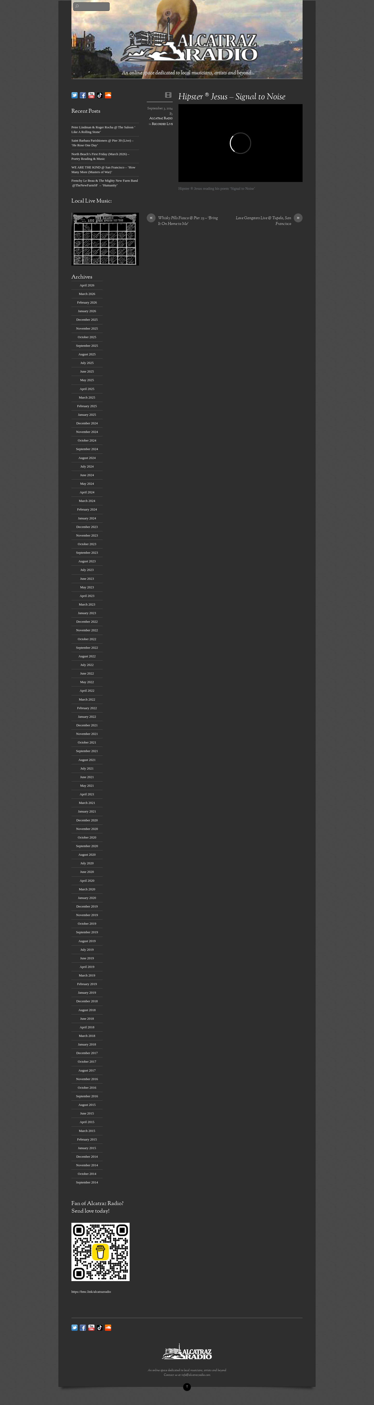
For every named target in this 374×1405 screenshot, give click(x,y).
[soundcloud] (108, 95)
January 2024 (87, 518)
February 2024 (87, 509)
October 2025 (87, 337)
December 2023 (87, 527)
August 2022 (87, 656)
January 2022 (87, 717)
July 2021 (87, 768)
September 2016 (87, 1096)
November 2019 (87, 915)
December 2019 (87, 906)
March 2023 (87, 604)
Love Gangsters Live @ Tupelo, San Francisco (269, 221)
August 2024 (87, 458)
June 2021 (87, 777)
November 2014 (87, 1165)
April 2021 (87, 794)
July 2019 (87, 950)
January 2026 (87, 311)
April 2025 (87, 389)
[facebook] (83, 95)
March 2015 (87, 1131)
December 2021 (87, 725)
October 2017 (87, 1061)
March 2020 (87, 889)
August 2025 (87, 354)
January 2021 (87, 811)
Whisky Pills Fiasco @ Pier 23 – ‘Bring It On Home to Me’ (182, 221)
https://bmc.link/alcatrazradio (91, 1292)
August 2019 (87, 941)
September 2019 (87, 932)
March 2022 (87, 699)
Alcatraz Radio (161, 118)
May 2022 (87, 682)
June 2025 (87, 371)
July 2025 (87, 363)
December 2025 (87, 320)
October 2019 (87, 923)
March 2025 (87, 397)
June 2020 (87, 872)
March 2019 (87, 975)
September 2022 (87, 648)
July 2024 (87, 466)
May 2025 (87, 380)
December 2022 (87, 621)
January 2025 (87, 415)
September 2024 (87, 449)
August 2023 (87, 561)
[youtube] (91, 95)
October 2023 (87, 544)
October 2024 (87, 440)
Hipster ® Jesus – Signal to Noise (231, 97)
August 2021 (87, 760)
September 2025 (87, 346)
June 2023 (87, 579)
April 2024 (87, 492)
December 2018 (87, 1001)
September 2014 (87, 1182)
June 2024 (87, 475)
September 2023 (87, 553)
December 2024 (87, 423)
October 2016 (87, 1087)
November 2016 (87, 1079)
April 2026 (87, 285)
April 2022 (87, 690)
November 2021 (87, 734)
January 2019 (87, 992)
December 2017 (87, 1053)
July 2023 (87, 570)
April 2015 (87, 1122)
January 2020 (87, 898)
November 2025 (87, 328)
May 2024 (87, 484)
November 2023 (87, 535)
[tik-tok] (100, 95)
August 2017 (87, 1070)
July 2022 (87, 665)
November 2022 (87, 630)
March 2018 (87, 1036)
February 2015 (87, 1139)
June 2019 (87, 958)
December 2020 (87, 820)
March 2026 (87, 294)
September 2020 (87, 846)
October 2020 (87, 837)
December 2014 (87, 1156)
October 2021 (87, 742)
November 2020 (87, 829)
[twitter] (74, 95)
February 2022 (87, 708)
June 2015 (87, 1113)
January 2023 (87, 613)
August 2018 (87, 1010)
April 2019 (87, 967)
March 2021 (87, 803)
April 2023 (87, 596)
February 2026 (87, 302)
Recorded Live (162, 124)
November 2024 (87, 432)
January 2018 (87, 1044)
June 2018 (87, 1018)
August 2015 (87, 1105)
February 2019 (87, 984)
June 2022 (87, 673)
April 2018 (87, 1027)
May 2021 (87, 785)
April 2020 (87, 881)
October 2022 (87, 639)
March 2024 (87, 501)
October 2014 (87, 1174)
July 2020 (87, 863)
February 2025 (87, 406)
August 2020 (87, 854)
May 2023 (87, 587)
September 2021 (87, 751)
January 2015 (87, 1148)
